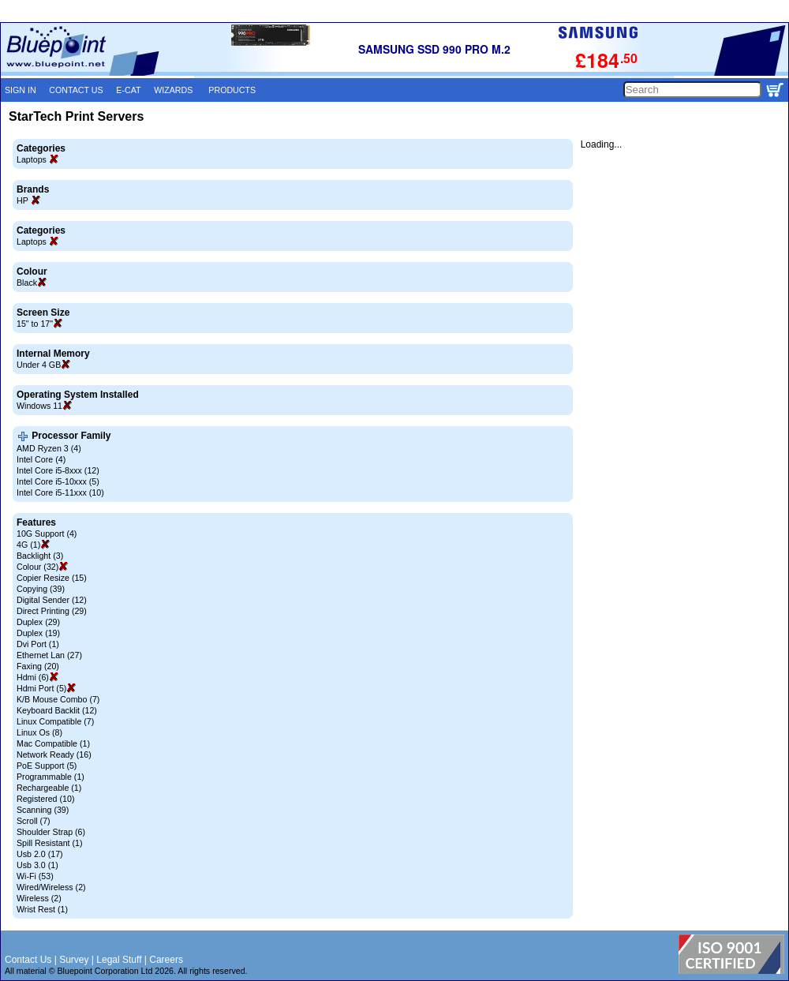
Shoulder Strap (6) (51, 832)
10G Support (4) (47, 533)
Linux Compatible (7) (55, 721)
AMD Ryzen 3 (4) (49, 448)
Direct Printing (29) (52, 611)
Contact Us (28, 959)
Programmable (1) (50, 776)
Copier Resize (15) (52, 577)
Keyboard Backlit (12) (57, 710)
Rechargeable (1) (49, 787)
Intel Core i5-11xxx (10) (60, 492)
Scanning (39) (43, 809)
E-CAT (128, 90)
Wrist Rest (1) (42, 909)
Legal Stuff (118, 959)
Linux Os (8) (39, 732)
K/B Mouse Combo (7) (58, 699)
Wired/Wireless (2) (51, 887)
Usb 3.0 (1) (37, 865)
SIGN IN (20, 90)
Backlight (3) (40, 555)
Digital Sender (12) (52, 600)
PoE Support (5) (47, 765)
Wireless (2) (39, 898)
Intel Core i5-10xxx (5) (58, 481)
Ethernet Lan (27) (49, 655)
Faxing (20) (38, 666)
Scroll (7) (33, 821)
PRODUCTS (232, 90)
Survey (73, 959)
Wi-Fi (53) (35, 876)
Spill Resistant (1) (50, 843)
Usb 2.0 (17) (40, 854)
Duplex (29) (38, 622)
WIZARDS (173, 90)
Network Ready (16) (54, 754)
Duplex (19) (38, 633)
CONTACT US (76, 90)
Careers (166, 959)
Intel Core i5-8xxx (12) (58, 470)
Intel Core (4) (41, 459)
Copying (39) (41, 588)
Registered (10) (45, 798)
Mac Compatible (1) (53, 743)
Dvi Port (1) (38, 644)
